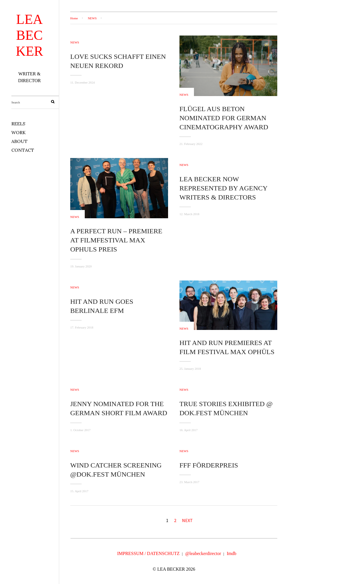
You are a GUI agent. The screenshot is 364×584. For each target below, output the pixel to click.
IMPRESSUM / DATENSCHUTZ (148, 553)
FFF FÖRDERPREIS (208, 465)
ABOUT (19, 141)
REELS (18, 123)
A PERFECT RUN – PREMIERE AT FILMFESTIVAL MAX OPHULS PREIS (116, 240)
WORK (18, 132)
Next (187, 520)
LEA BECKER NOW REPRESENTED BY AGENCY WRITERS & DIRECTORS (223, 188)
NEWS (92, 18)
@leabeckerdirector (203, 553)
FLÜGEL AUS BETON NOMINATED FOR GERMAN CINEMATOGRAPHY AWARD (223, 118)
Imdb (231, 553)
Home (74, 18)
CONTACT (22, 150)
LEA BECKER (29, 35)
